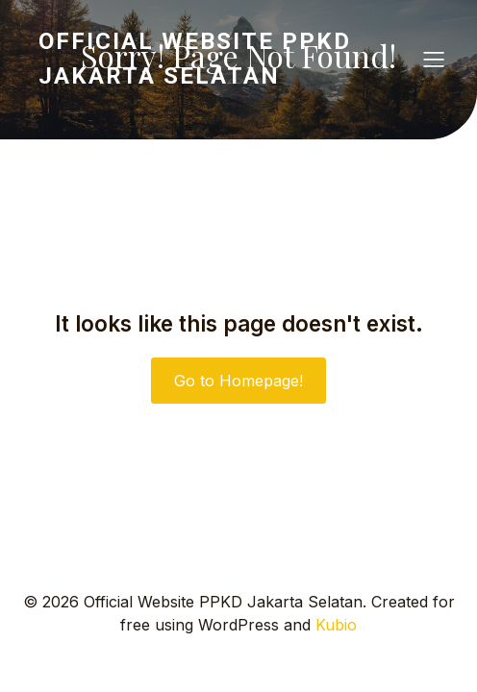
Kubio (336, 624)
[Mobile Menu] (433, 58)
